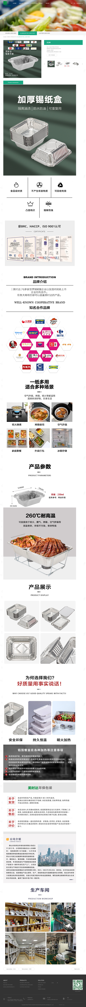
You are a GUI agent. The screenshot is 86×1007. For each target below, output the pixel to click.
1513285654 (69, 999)
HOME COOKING (41, 989)
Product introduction (13, 82)
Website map (61, 1004)
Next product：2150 (26, 969)
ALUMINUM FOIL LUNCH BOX (27, 33)
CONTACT (54, 3)
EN (74, 3)
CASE (41, 3)
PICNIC (39, 986)
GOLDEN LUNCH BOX (10, 33)
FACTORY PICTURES (8, 984)
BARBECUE (40, 984)
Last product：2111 (11, 969)
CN (71, 3)
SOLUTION (34, 3)
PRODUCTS (27, 3)
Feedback (52, 55)
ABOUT (21, 3)
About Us (5, 982)
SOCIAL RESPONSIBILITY (9, 986)
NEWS (47, 3)
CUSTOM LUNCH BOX (44, 33)
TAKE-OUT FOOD (42, 982)
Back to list (77, 969)
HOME (14, 3)
